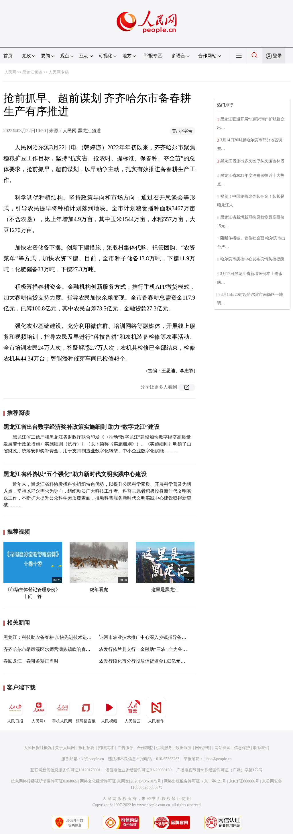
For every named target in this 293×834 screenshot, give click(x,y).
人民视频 (109, 710)
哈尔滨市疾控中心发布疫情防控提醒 (252, 259)
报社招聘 (86, 748)
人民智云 (133, 710)
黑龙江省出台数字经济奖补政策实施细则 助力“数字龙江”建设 (81, 427)
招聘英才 (106, 748)
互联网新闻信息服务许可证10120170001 (65, 770)
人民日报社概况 (38, 748)
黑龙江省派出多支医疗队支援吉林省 (252, 161)
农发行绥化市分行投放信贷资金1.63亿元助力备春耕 (151, 661)
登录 (277, 55)
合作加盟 (145, 748)
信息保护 (242, 748)
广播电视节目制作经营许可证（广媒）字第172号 (219, 770)
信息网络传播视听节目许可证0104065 (44, 781)
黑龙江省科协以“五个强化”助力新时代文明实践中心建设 (75, 474)
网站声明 (203, 748)
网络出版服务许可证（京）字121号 (195, 781)
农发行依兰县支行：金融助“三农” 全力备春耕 (145, 649)
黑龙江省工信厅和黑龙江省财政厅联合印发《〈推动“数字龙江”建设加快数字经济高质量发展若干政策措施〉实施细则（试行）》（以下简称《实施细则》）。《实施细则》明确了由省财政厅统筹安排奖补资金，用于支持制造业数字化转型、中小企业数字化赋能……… (97, 444)
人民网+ (39, 710)
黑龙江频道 (32, 72)
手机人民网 (62, 710)
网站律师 (223, 748)
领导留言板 (86, 710)
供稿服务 (164, 748)
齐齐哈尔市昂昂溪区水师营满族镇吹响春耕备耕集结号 (58, 649)
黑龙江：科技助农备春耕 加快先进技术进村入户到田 (56, 637)
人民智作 (156, 710)
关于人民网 (65, 748)
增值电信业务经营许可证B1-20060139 (138, 770)
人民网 (10, 72)
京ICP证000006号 (244, 781)
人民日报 (15, 710)
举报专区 (153, 55)
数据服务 (184, 748)
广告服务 (125, 748)
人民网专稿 (59, 72)
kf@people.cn (92, 759)
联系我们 (261, 748)
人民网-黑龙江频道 (82, 130)
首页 (8, 55)
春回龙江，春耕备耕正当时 (30, 661)
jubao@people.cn (218, 759)
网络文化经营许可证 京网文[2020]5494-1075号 (120, 781)
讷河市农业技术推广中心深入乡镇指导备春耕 (145, 637)
